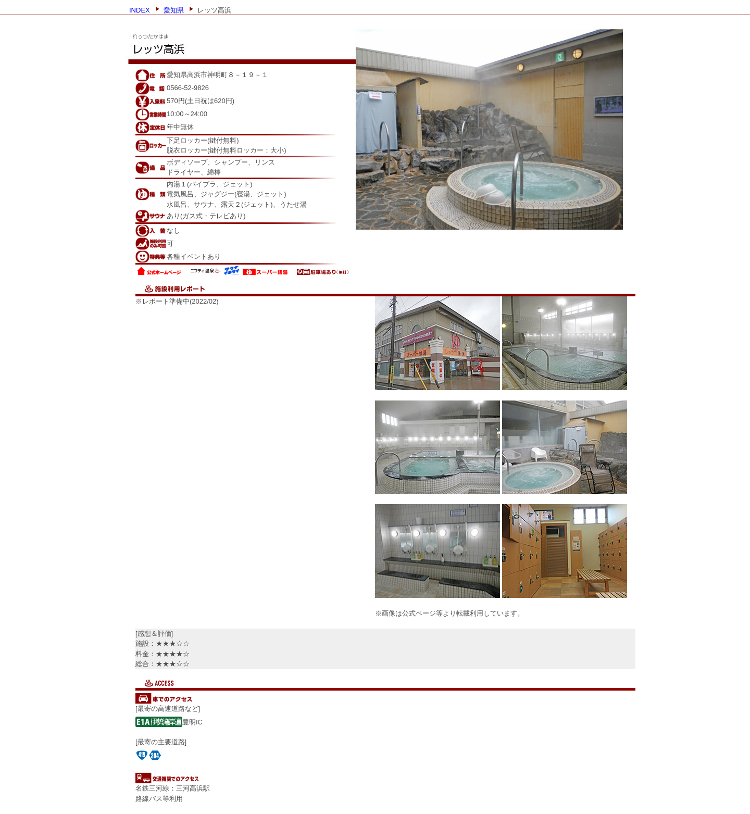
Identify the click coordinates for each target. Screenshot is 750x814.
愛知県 (174, 9)
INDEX (139, 9)
